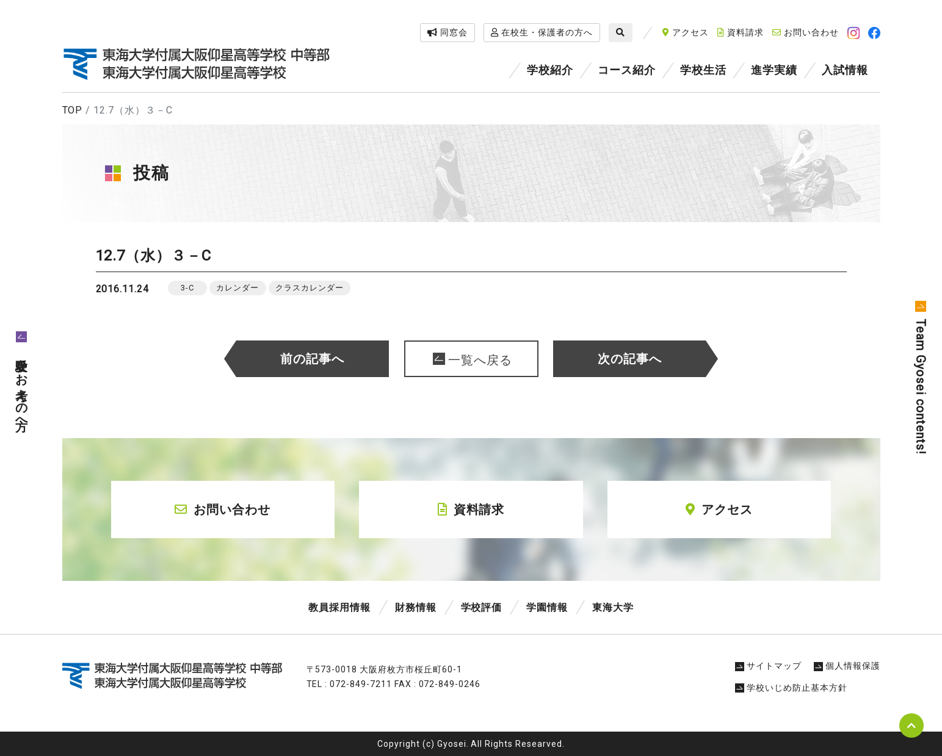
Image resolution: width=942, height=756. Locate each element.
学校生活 (703, 69)
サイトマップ (768, 666)
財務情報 (416, 607)
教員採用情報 (339, 607)
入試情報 (845, 69)
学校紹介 (550, 69)
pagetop (911, 725)
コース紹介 (627, 69)
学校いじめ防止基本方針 (791, 688)
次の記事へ (630, 358)
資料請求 (740, 32)
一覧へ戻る (480, 360)
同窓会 (447, 32)
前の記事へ (312, 358)
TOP (72, 110)
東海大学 (613, 607)
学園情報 (547, 607)
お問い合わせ (805, 32)
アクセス (685, 32)
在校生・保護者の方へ (542, 32)
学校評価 (481, 607)
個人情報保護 (847, 666)
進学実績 (774, 69)
